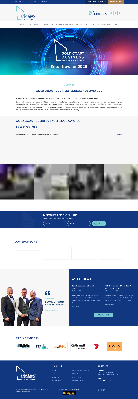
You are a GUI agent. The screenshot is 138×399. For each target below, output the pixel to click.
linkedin (120, 13)
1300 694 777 (100, 13)
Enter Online (115, 2)
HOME (54, 372)
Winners (79, 25)
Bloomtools (26, 393)
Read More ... (76, 308)
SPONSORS (55, 379)
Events (115, 25)
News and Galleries (104, 25)
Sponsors (37, 25)
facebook (115, 13)
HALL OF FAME (76, 379)
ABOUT (54, 375)
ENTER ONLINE (56, 382)
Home (22, 25)
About (29, 25)
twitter (111, 13)
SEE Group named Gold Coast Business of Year (118, 288)
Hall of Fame (89, 25)
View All (119, 136)
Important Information (64, 25)
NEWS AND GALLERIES (78, 382)
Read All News (103, 316)
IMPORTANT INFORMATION (80, 372)
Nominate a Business (97, 2)
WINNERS (75, 375)
